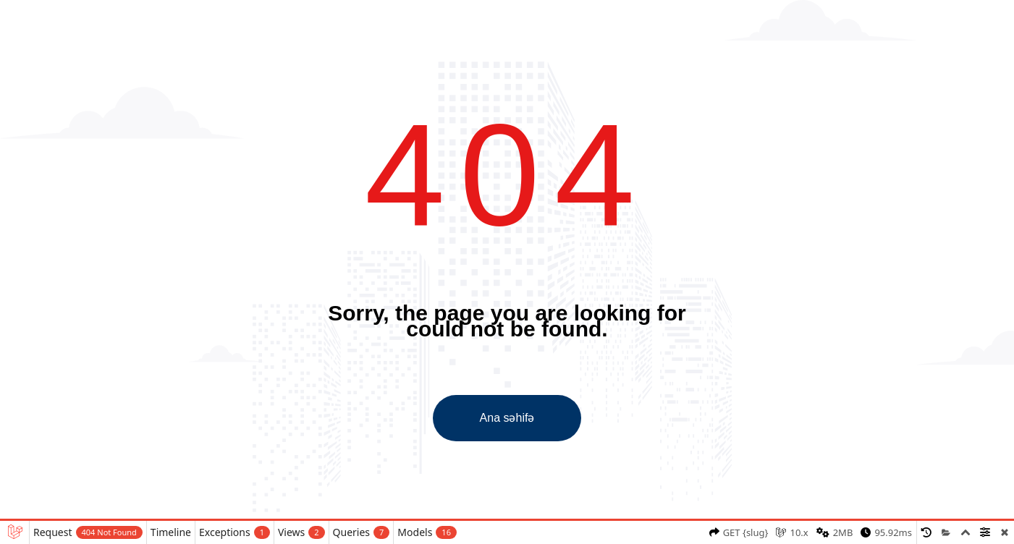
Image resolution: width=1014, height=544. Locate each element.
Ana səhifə (507, 418)
